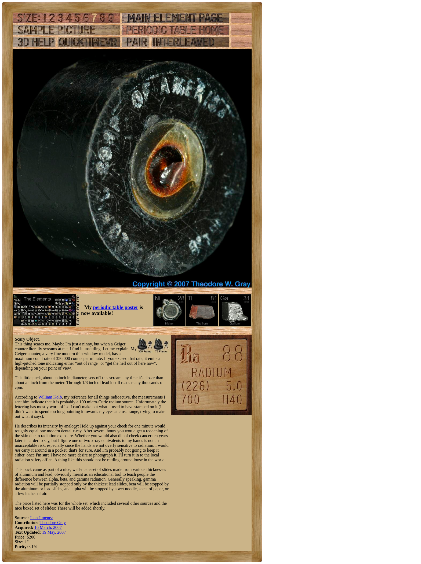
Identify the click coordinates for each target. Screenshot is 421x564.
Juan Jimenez (41, 517)
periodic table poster (115, 307)
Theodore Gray (53, 522)
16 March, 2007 (48, 527)
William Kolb (50, 397)
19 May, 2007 (54, 532)
